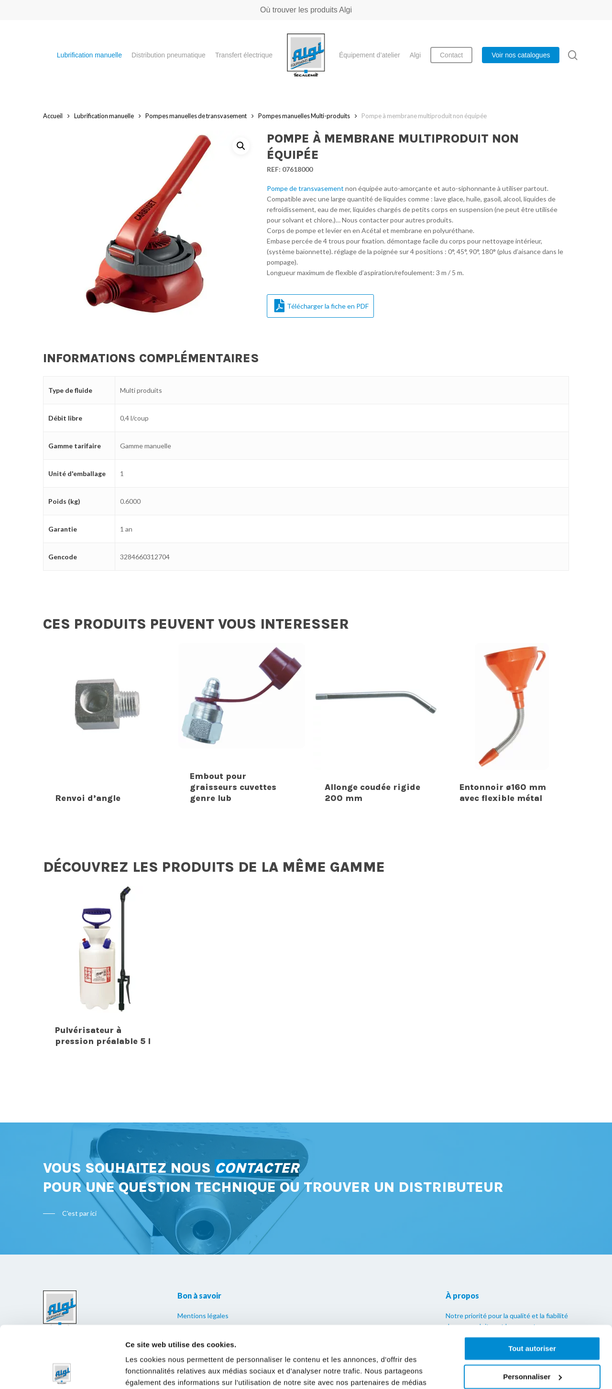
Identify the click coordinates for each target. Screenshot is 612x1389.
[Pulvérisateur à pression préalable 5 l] (107, 972)
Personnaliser (532, 1315)
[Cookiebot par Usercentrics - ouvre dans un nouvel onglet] (62, 1370)
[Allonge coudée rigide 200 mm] (377, 729)
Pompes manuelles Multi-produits (304, 116)
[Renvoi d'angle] (107, 729)
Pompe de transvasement (305, 188)
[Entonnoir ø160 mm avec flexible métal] (512, 729)
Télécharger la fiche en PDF (321, 305)
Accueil (53, 116)
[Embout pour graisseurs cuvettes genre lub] (242, 729)
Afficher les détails (157, 1370)
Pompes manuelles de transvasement (196, 116)
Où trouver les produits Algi (306, 10)
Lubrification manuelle (104, 116)
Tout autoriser (532, 1287)
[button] (241, 146)
